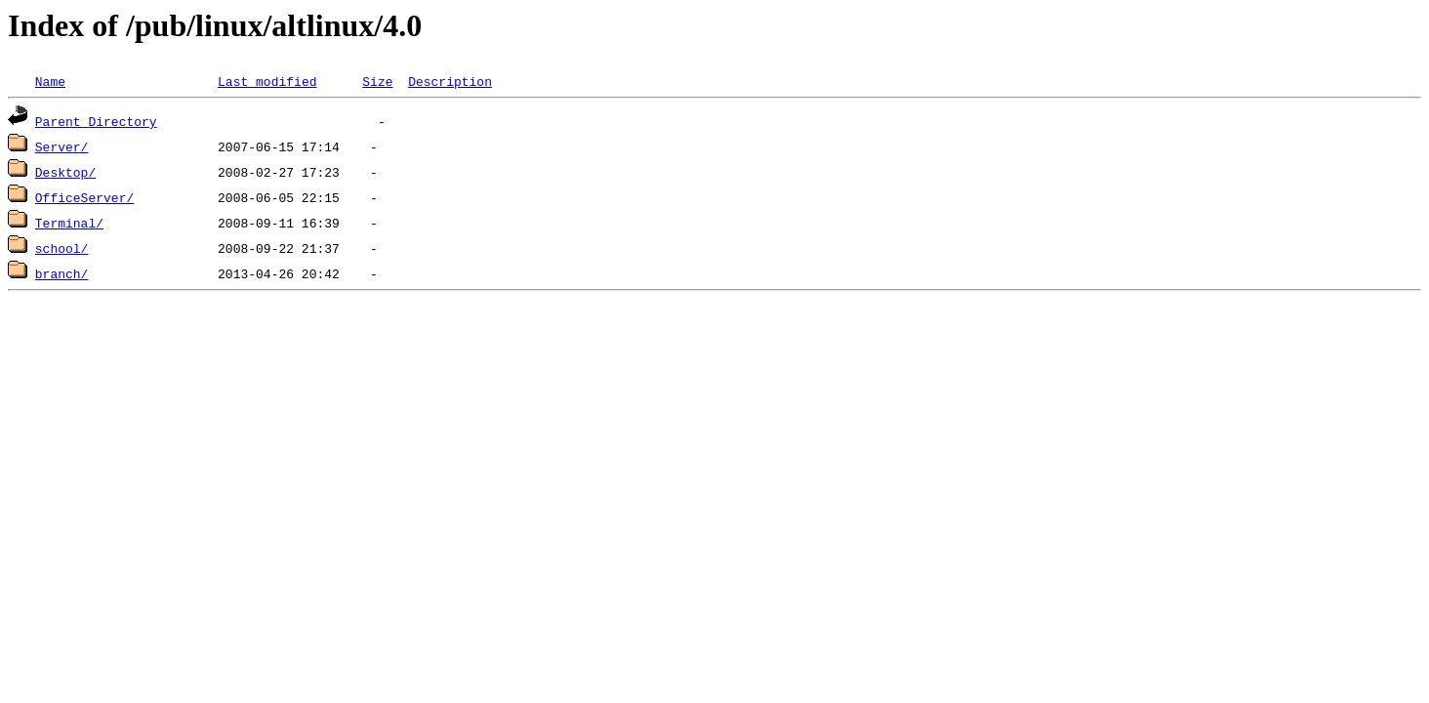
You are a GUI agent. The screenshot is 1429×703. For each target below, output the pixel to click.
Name (50, 81)
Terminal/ (69, 222)
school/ (62, 248)
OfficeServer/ (84, 197)
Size (377, 81)
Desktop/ (65, 172)
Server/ (62, 146)
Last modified (267, 81)
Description (450, 81)
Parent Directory (96, 121)
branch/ (62, 273)
